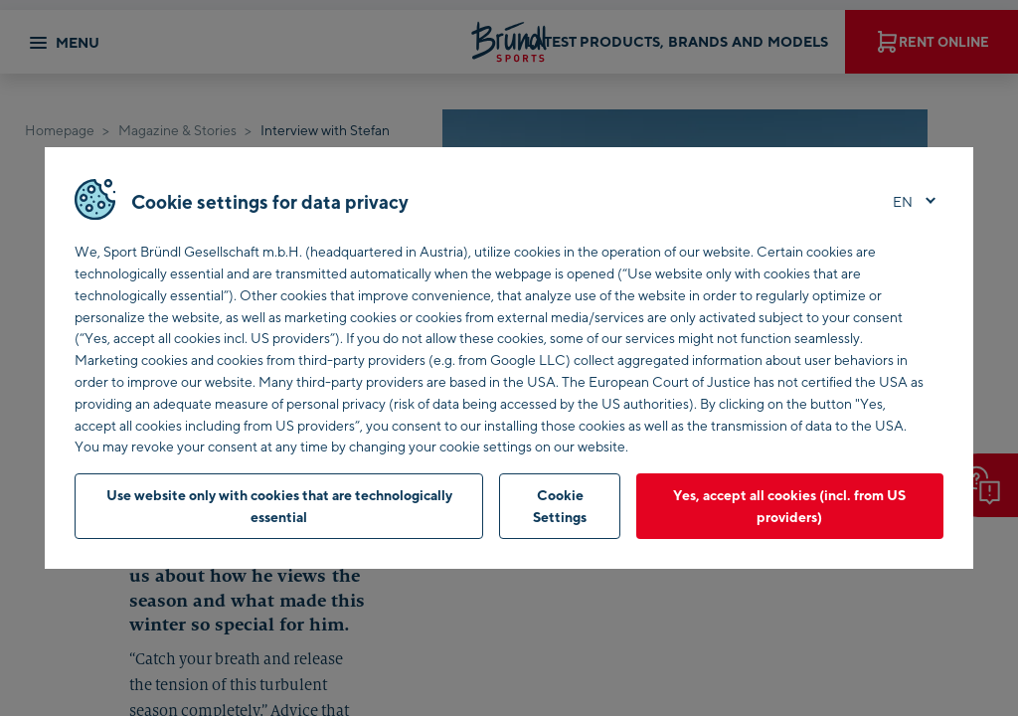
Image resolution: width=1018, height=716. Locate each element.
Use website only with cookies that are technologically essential (279, 505)
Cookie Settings (560, 505)
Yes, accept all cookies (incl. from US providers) (789, 505)
